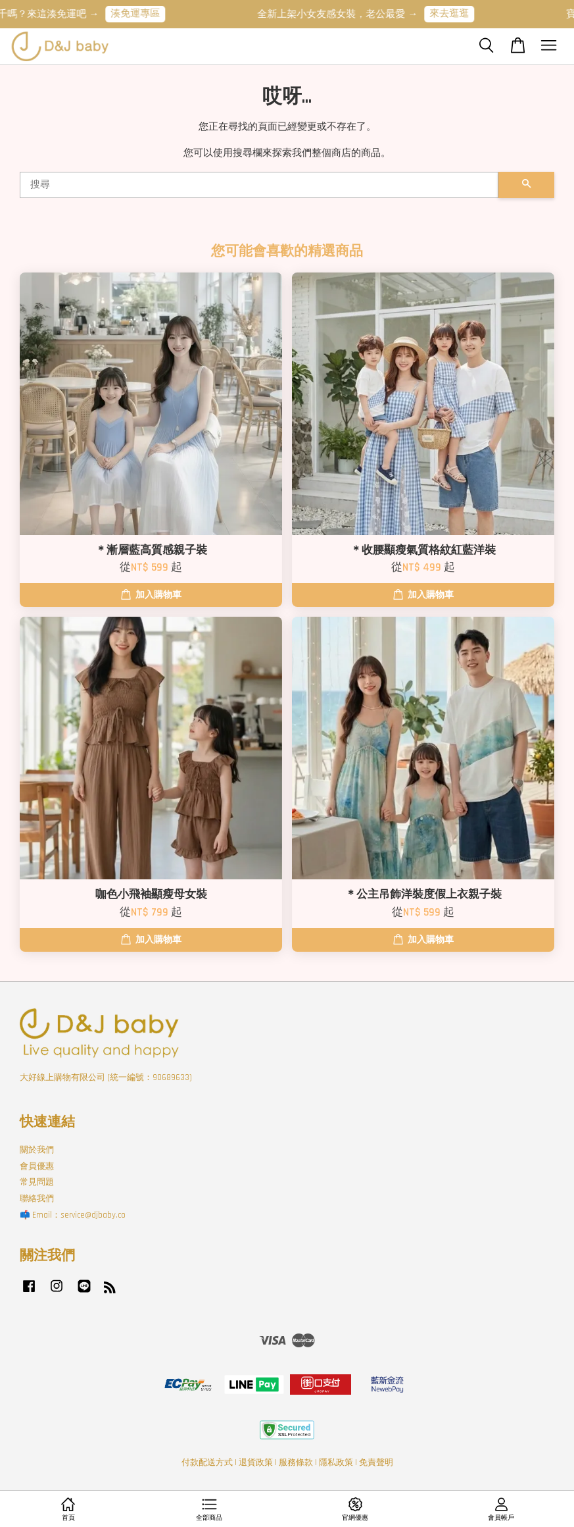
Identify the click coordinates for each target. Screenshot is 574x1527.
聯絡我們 (37, 1198)
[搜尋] (259, 185)
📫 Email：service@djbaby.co (73, 1215)
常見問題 (37, 1182)
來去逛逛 (453, 13)
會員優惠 (37, 1166)
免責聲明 (376, 1462)
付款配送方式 (207, 1462)
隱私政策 (336, 1462)
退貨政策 (256, 1462)
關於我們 (37, 1150)
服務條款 (296, 1462)
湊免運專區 (139, 13)
